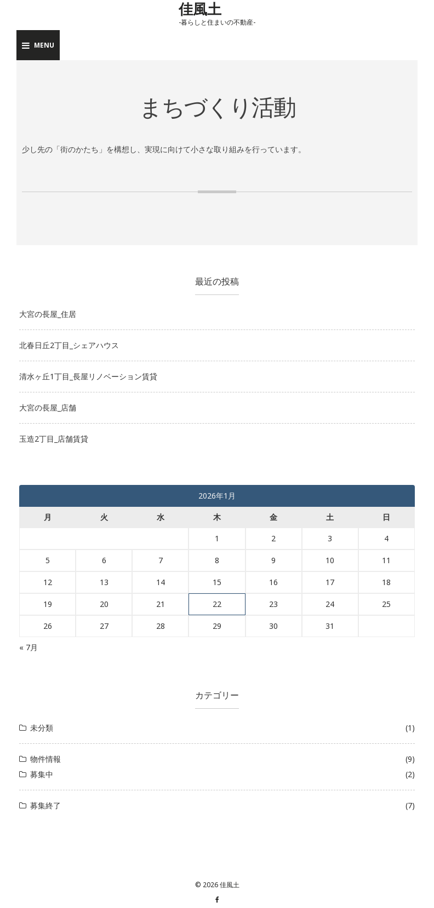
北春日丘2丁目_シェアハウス (69, 345)
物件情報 (45, 759)
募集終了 (45, 805)
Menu (38, 45)
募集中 (41, 774)
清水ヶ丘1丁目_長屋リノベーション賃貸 (88, 376)
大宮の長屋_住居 (47, 314)
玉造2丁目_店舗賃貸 (53, 438)
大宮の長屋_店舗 (47, 407)
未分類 (41, 727)
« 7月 (28, 647)
